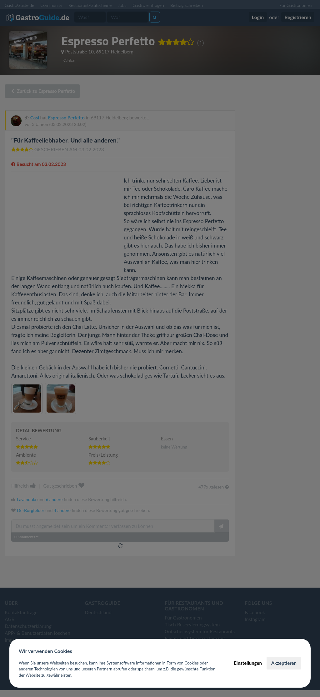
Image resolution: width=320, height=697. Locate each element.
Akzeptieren (284, 663)
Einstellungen (248, 663)
